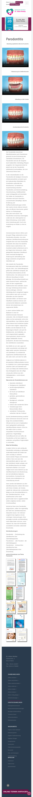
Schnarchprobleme (13, 717)
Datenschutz (11, 763)
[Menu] (27, 3)
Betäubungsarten (12, 732)
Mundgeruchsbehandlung (14, 711)
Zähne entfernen (13, 686)
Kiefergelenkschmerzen (14, 705)
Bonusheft (10, 750)
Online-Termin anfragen (15, 792)
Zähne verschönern (13, 680)
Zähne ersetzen (12, 692)
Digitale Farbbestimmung (14, 735)
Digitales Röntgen (12, 738)
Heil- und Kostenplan (13, 753)
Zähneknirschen (12, 720)
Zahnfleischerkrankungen (15, 700)
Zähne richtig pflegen (14, 695)
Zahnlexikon (11, 744)
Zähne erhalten (12, 689)
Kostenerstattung (12, 755)
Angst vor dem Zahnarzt (14, 729)
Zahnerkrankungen (13, 697)
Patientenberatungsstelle (14, 747)
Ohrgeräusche (11, 741)
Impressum (11, 760)
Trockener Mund (12, 714)
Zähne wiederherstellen (14, 683)
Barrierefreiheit (11, 766)
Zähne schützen (12, 677)
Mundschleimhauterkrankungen (16, 708)
